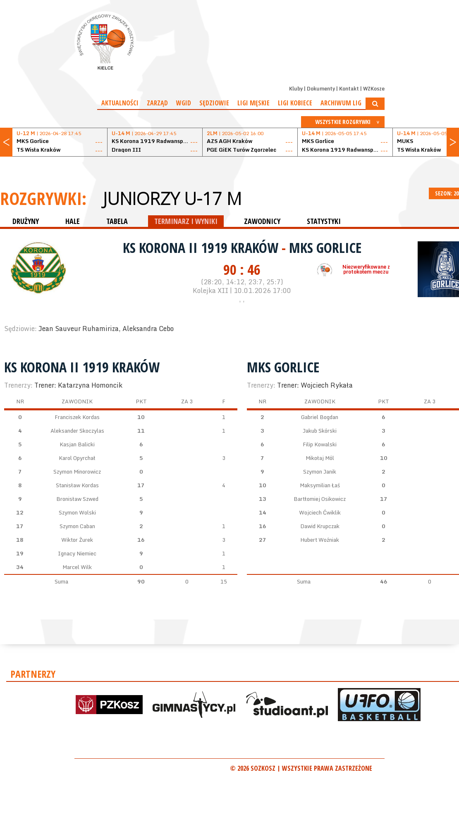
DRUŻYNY (25, 221)
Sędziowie (214, 102)
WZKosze (374, 89)
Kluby (296, 89)
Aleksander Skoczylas (77, 430)
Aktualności (120, 102)
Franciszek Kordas (77, 417)
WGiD (183, 102)
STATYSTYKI (324, 221)
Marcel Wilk (77, 567)
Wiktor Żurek (77, 539)
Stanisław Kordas (77, 485)
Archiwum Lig (340, 102)
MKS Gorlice (325, 247)
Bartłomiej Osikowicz (320, 498)
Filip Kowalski (320, 444)
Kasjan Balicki (77, 444)
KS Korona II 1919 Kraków (202, 247)
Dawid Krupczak (319, 526)
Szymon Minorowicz (77, 471)
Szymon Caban (77, 526)
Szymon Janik (319, 471)
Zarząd (157, 102)
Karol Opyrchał (77, 457)
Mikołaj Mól (320, 457)
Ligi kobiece (295, 102)
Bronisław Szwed (77, 498)
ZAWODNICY (262, 221)
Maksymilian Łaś (320, 485)
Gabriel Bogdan (319, 417)
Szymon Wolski (77, 512)
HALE (72, 221)
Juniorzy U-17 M (172, 198)
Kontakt (349, 89)
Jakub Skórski (320, 430)
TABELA (117, 221)
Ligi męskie (253, 102)
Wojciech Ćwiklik (320, 512)
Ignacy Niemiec (77, 553)
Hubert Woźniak (319, 539)
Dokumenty (321, 89)
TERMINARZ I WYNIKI (186, 221)
